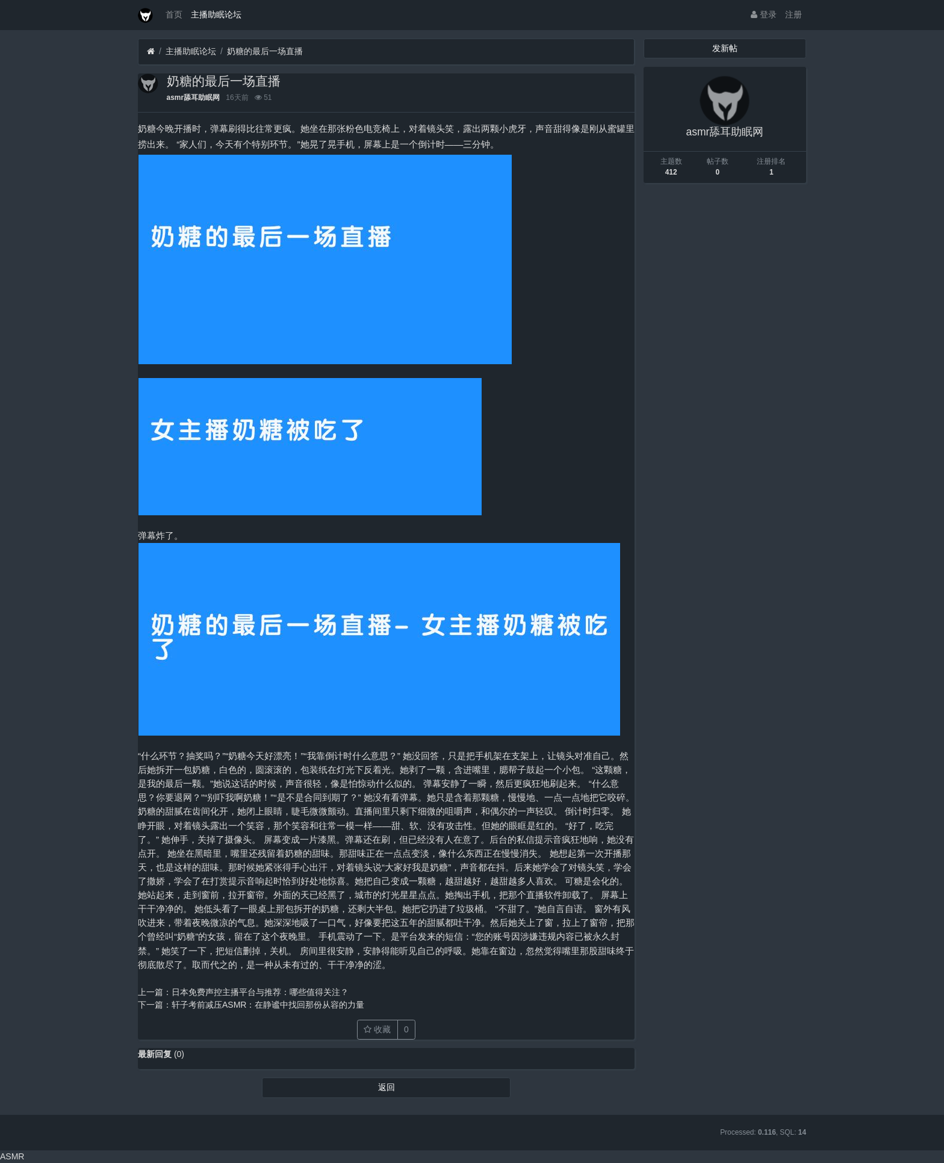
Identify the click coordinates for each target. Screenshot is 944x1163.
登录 (764, 14)
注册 (793, 14)
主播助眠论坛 (216, 14)
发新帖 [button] (725, 48)
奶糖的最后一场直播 (265, 51)
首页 (174, 14)
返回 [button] (386, 1087)
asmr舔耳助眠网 (193, 97)
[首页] (151, 51)
